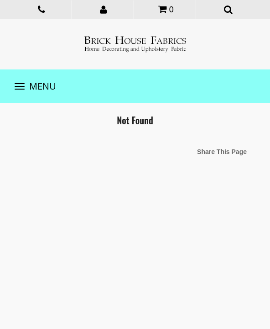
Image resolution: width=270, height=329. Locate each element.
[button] (104, 9)
